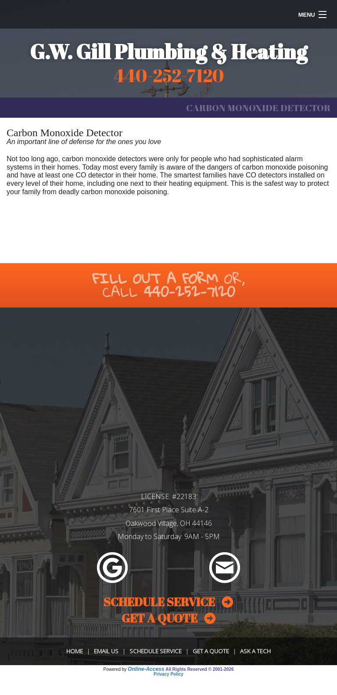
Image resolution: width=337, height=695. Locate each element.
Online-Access (146, 669)
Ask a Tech (255, 651)
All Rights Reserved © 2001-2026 (199, 669)
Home (74, 651)
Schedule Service (155, 651)
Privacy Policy (168, 674)
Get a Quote (211, 651)
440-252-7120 (189, 291)
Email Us (106, 651)
